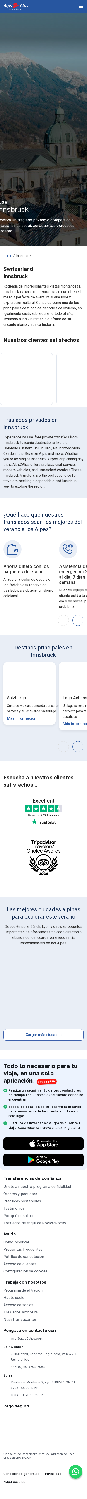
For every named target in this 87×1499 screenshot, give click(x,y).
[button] (77, 620)
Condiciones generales (21, 1474)
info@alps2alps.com (23, 1338)
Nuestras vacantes (20, 1319)
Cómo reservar (16, 1242)
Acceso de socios (18, 1305)
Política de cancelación (23, 1256)
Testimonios (14, 1208)
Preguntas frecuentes (22, 1249)
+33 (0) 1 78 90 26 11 (23, 1395)
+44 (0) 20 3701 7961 (24, 1366)
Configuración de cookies (25, 1271)
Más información (21, 718)
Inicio (7, 256)
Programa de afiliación (23, 1290)
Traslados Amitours (20, 1312)
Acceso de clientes (19, 1264)
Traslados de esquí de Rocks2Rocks (34, 1223)
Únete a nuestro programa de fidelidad (37, 1186)
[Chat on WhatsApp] (75, 1472)
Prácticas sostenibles (22, 1201)
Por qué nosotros (18, 1215)
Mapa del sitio (14, 1482)
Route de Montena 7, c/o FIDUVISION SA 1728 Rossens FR (39, 1384)
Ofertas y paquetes (20, 1193)
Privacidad (53, 1474)
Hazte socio (13, 1297)
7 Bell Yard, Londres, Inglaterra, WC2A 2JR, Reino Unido (40, 1356)
